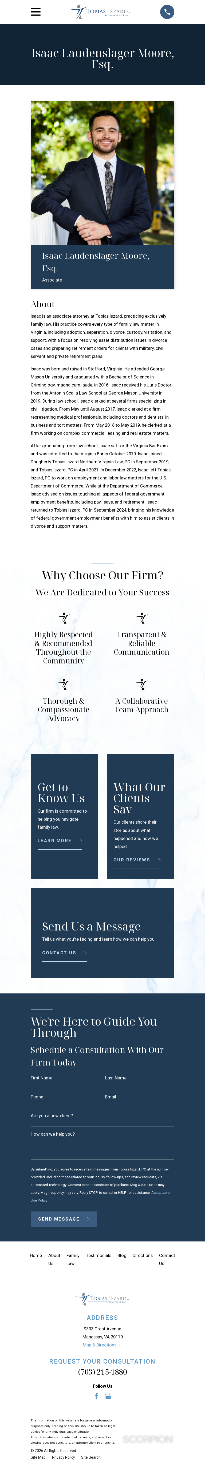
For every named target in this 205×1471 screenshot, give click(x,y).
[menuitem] (38, 1459)
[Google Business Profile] (108, 1398)
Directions (143, 1257)
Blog (122, 1257)
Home (36, 1257)
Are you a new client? (52, 1116)
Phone (37, 1097)
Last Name (116, 1078)
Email (110, 1097)
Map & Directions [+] (103, 1346)
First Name (41, 1078)
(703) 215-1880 (102, 1374)
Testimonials (98, 1257)
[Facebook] (96, 1398)
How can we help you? (53, 1135)
